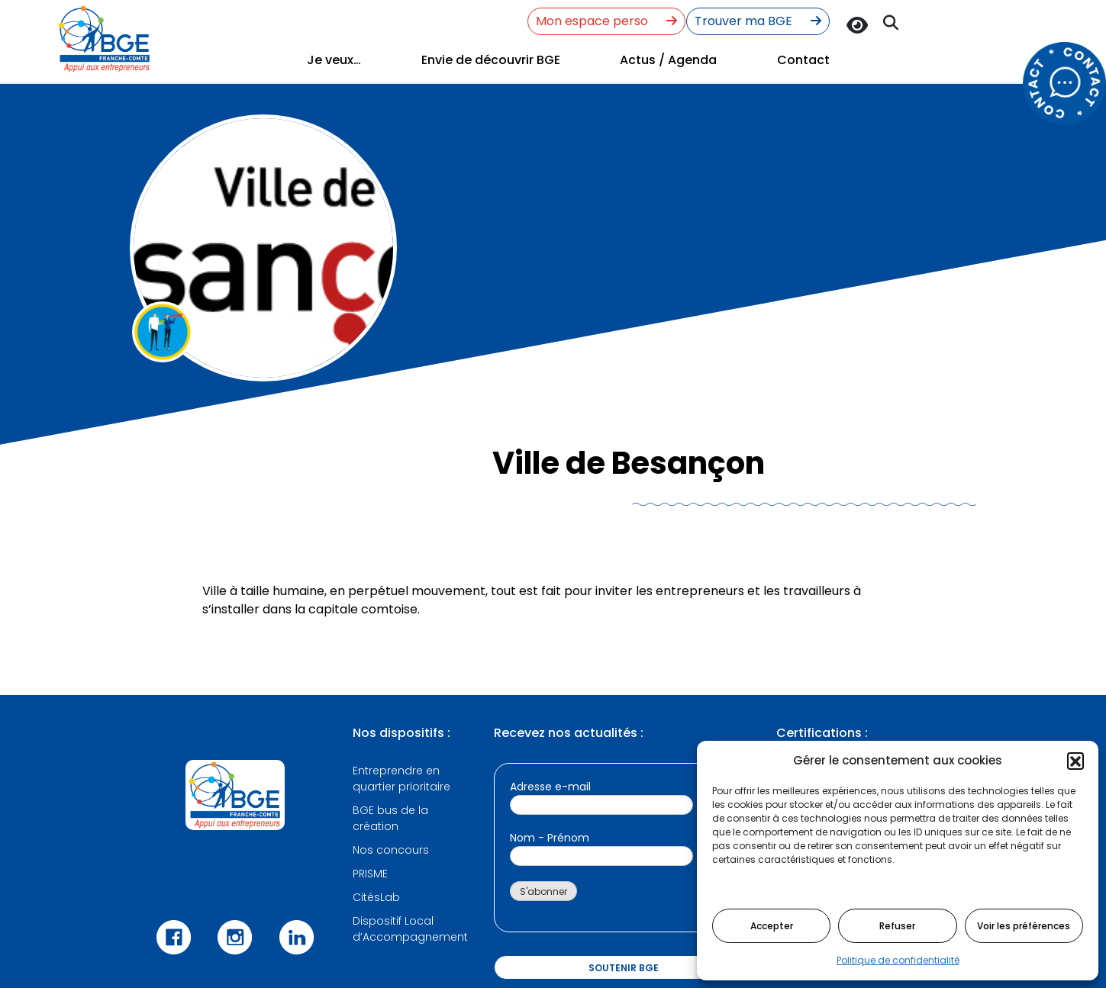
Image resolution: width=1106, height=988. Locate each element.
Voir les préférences (1023, 925)
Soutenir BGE (623, 967)
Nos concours (391, 850)
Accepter (771, 925)
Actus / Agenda (668, 60)
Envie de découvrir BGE (490, 60)
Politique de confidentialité (898, 960)
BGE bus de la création (390, 818)
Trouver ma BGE (758, 21)
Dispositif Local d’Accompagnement (410, 929)
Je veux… (334, 60)
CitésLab (376, 897)
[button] (1075, 760)
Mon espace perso (606, 21)
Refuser (897, 925)
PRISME (370, 873)
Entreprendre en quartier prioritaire (401, 778)
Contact (803, 60)
